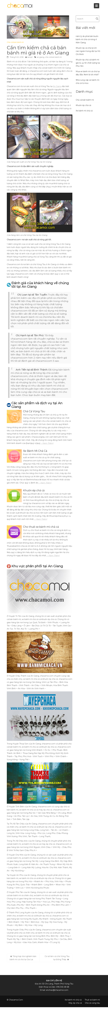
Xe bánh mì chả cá (84, 111)
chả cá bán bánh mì (53, 57)
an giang (40, 57)
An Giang (57, 86)
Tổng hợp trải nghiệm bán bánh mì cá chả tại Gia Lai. (23, 958)
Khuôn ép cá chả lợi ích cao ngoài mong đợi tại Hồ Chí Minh (88, 51)
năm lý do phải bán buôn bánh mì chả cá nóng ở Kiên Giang (87, 39)
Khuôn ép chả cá (83, 105)
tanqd (29, 57)
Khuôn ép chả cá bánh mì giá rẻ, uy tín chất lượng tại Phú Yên (88, 63)
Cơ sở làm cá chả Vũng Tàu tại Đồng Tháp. (57, 958)
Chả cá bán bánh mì (15, 42)
